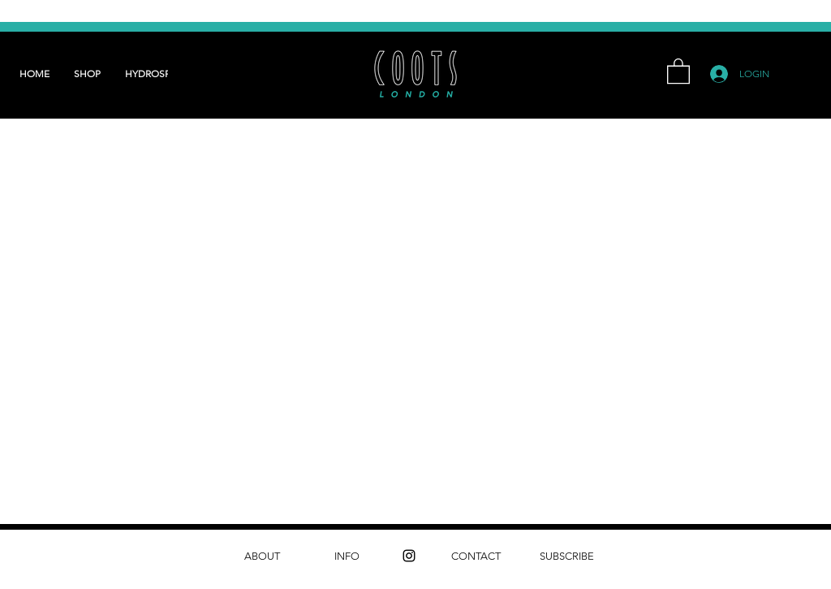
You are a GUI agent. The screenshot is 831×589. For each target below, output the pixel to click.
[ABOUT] (261, 556)
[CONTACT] (476, 556)
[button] (678, 70)
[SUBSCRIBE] (567, 556)
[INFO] (347, 556)
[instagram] (409, 556)
